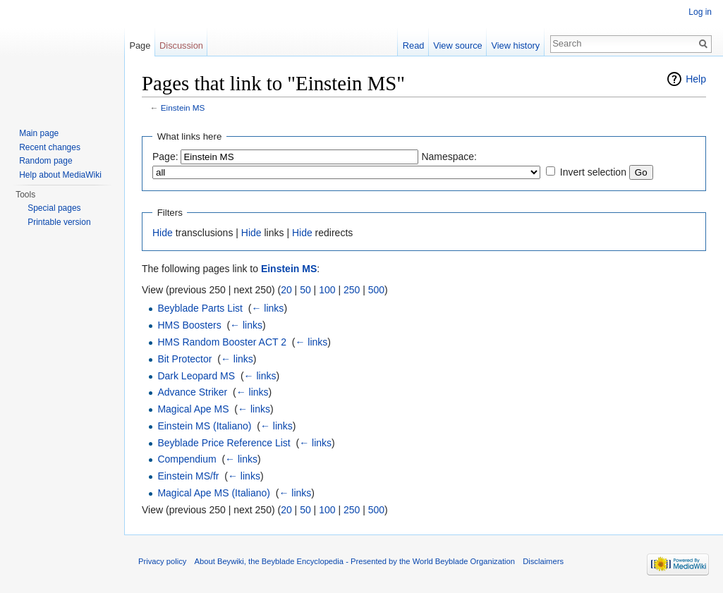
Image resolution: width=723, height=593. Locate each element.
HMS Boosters (189, 325)
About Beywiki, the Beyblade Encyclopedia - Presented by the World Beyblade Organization (355, 561)
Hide (162, 232)
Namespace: (449, 156)
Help (696, 79)
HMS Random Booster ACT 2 (221, 342)
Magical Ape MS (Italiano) (213, 493)
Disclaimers (543, 561)
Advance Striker (192, 392)
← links (267, 308)
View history (515, 45)
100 (327, 289)
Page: (165, 156)
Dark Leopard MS (196, 375)
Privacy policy (162, 561)
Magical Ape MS (193, 409)
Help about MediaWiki (60, 175)
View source (457, 45)
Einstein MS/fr (188, 476)
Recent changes (49, 147)
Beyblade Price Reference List (223, 442)
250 (352, 289)
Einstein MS (183, 107)
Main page (39, 133)
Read (414, 45)
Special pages (54, 208)
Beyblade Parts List (200, 308)
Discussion (181, 45)
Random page (45, 161)
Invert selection (593, 172)
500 (376, 289)
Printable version (59, 222)
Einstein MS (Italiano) (204, 426)
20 (286, 289)
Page (139, 45)
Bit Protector (184, 359)
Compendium (186, 459)
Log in (700, 12)
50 (305, 289)
